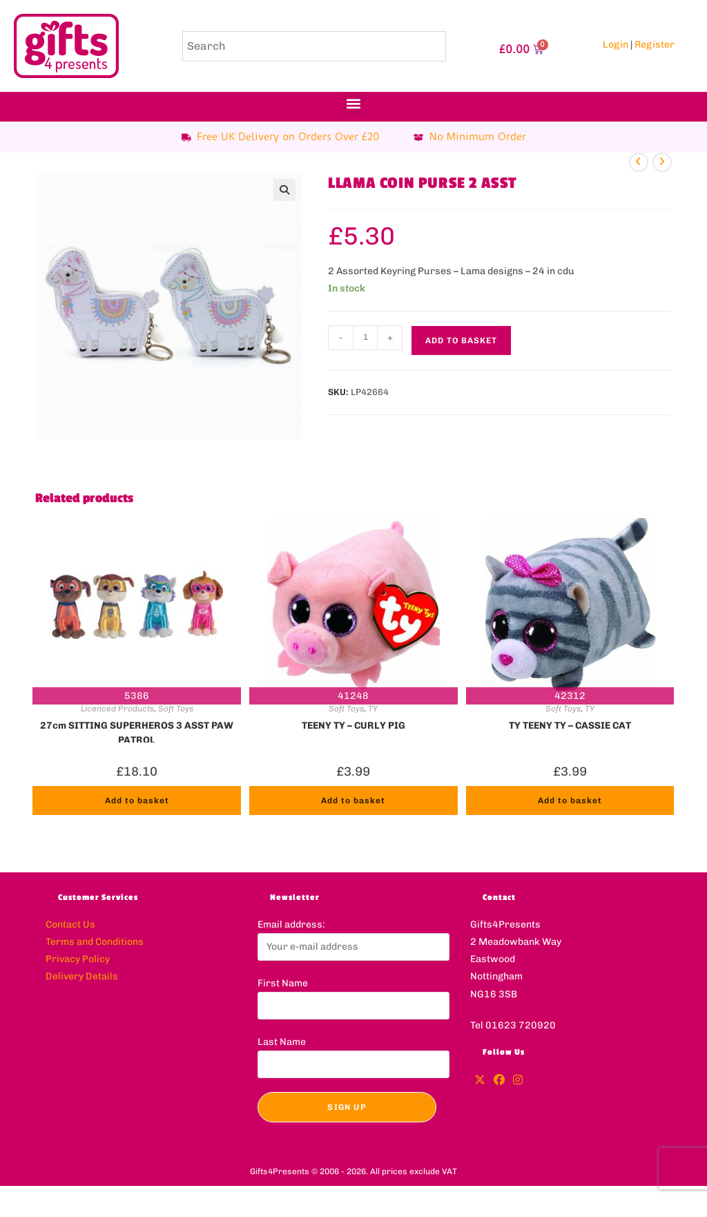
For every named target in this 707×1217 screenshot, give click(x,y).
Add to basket (461, 340)
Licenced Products (117, 708)
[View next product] (662, 162)
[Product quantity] (365, 337)
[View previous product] (638, 162)
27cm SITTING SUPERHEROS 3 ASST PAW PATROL (136, 731)
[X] (479, 1081)
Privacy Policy (78, 959)
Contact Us (70, 924)
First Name (283, 983)
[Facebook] (499, 1081)
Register (655, 44)
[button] (353, 103)
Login (615, 44)
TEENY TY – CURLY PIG (353, 725)
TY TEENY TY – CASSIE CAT (570, 725)
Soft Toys (175, 708)
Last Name (282, 1042)
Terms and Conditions (95, 942)
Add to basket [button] (137, 800)
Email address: (291, 924)
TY (373, 708)
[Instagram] (518, 1081)
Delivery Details (82, 976)
